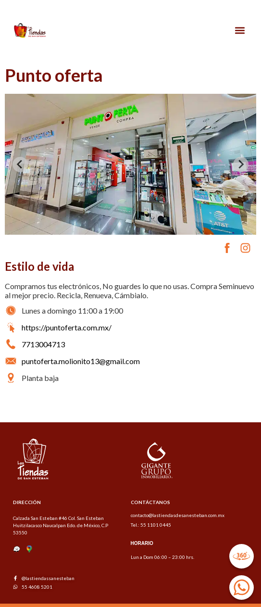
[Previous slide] (20, 164)
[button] (240, 30)
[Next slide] (241, 164)
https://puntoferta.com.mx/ (67, 327)
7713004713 (43, 344)
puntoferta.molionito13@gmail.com (81, 361)
